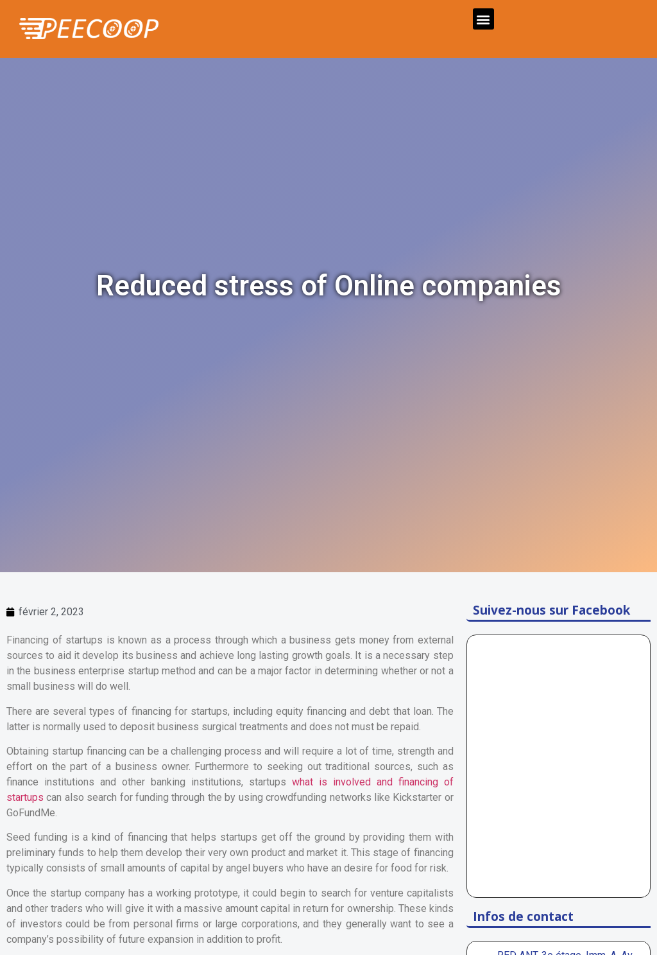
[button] (483, 19)
